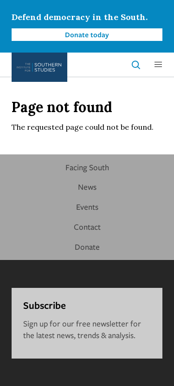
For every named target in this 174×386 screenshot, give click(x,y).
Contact (87, 226)
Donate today (87, 34)
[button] (158, 65)
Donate (87, 246)
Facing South (87, 167)
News (87, 186)
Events (87, 206)
